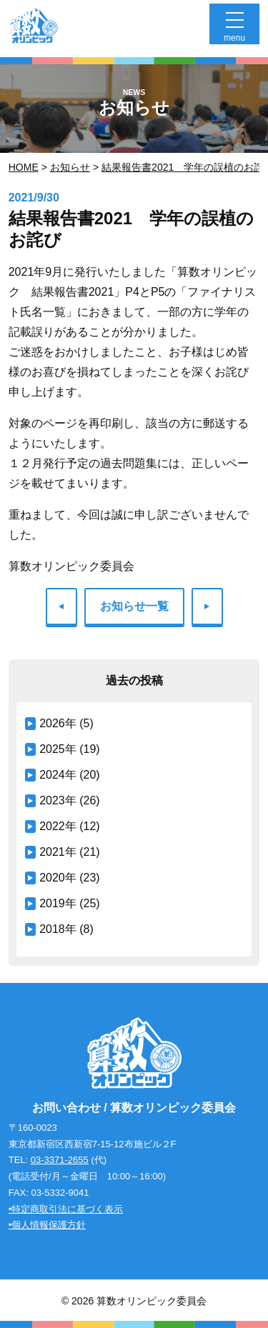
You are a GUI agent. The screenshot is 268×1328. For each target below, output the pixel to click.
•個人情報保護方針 (47, 1224)
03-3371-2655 (60, 1159)
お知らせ (70, 167)
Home (24, 167)
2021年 (57, 852)
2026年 (57, 723)
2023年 (57, 800)
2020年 (57, 878)
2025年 (57, 749)
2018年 (57, 929)
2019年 (57, 903)
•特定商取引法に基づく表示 (66, 1209)
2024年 (57, 775)
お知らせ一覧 (134, 606)
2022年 (57, 826)
